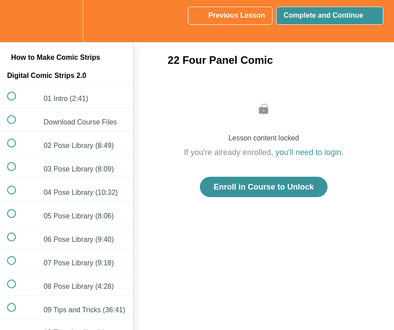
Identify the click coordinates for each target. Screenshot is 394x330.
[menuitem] (66, 21)
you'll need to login (309, 152)
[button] (16, 21)
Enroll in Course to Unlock (264, 186)
